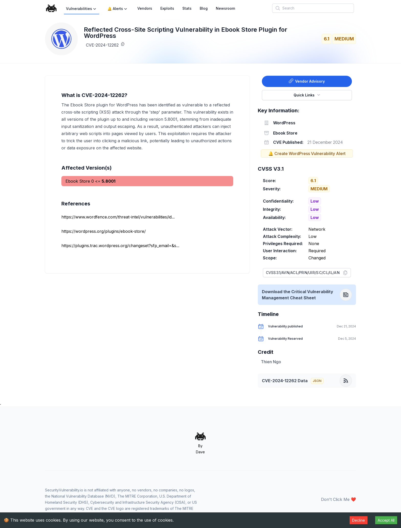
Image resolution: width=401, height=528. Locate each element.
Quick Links (307, 94)
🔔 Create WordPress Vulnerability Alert (307, 153)
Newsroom (225, 8)
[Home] (51, 8)
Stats (187, 8)
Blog (204, 8)
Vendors (144, 8)
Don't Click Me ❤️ (338, 499)
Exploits (167, 8)
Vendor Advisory (306, 80)
